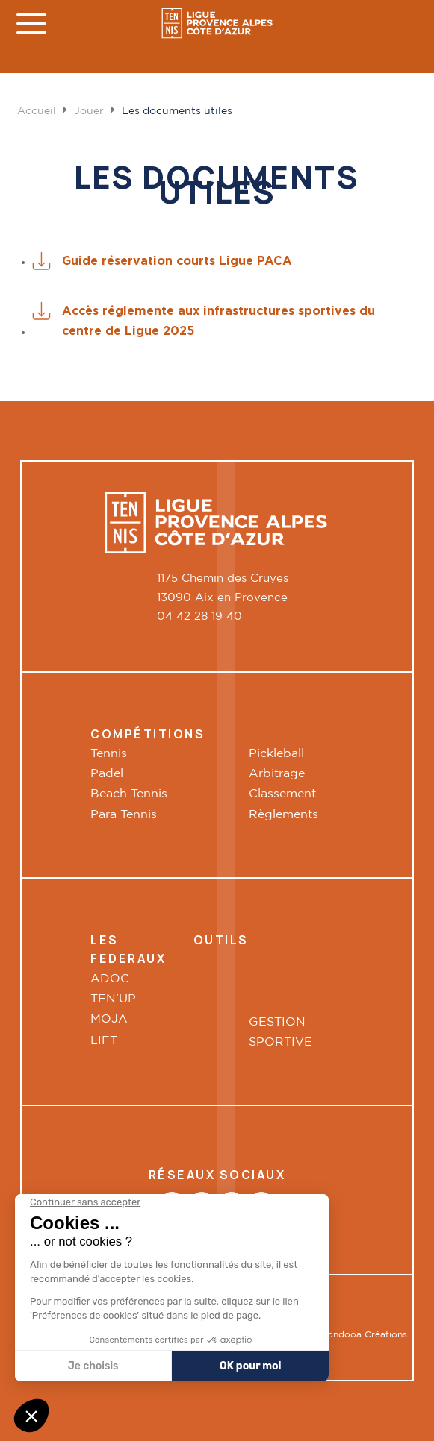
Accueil (36, 111)
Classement (282, 794)
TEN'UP (113, 999)
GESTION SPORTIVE (280, 1032)
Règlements (283, 814)
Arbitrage (277, 773)
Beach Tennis (128, 794)
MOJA (109, 1019)
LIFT (105, 1040)
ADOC (109, 979)
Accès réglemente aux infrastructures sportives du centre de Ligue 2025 (218, 320)
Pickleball (276, 753)
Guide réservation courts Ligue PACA (177, 260)
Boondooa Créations (360, 1335)
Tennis (108, 753)
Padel (106, 773)
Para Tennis (123, 814)
